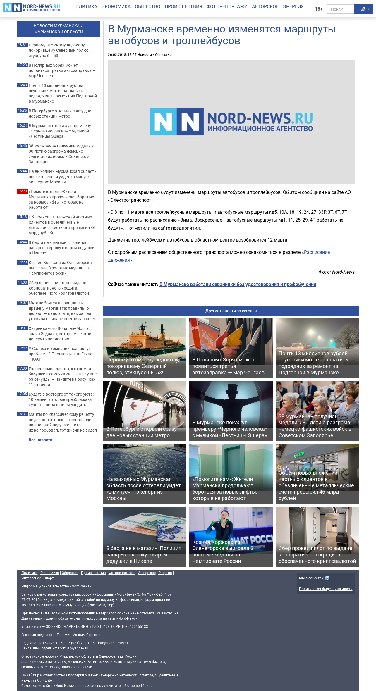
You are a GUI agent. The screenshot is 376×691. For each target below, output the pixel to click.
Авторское (265, 6)
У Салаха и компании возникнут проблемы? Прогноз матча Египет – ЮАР (61, 354)
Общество (147, 6)
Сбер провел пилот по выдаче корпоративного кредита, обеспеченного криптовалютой (59, 288)
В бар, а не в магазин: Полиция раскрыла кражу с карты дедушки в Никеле (62, 248)
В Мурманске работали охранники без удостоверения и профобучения (237, 284)
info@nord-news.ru (113, 642)
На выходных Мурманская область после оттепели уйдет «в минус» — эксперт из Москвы (63, 177)
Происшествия (183, 6)
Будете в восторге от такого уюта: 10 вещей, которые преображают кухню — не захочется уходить (61, 399)
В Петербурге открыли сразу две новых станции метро (60, 113)
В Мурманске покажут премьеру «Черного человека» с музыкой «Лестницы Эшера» (60, 131)
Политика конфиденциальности (326, 588)
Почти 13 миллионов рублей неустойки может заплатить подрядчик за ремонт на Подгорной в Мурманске (63, 93)
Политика (84, 6)
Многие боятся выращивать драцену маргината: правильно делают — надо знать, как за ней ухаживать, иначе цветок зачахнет (62, 310)
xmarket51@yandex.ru (70, 648)
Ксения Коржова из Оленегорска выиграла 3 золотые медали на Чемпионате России (60, 268)
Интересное (31, 577)
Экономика (116, 6)
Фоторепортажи (227, 6)
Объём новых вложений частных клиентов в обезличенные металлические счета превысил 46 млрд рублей (62, 224)
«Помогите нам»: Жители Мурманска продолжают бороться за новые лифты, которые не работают (62, 199)
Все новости (40, 439)
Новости (145, 54)
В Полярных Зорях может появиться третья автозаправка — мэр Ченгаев (62, 70)
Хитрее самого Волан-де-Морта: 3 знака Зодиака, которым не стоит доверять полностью (61, 334)
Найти (364, 9)
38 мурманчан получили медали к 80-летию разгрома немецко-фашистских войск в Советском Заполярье (61, 153)
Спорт (49, 577)
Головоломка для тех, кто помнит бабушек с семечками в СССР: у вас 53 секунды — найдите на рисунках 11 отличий (63, 376)
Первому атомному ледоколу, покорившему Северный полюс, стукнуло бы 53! (59, 50)
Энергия (293, 6)
